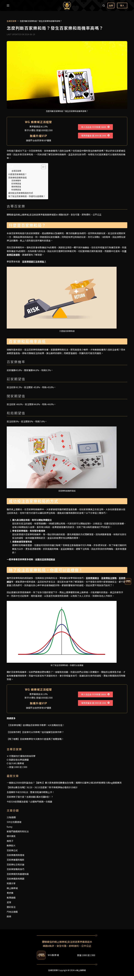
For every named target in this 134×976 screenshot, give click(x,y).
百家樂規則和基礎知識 (18, 874)
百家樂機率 (16, 180)
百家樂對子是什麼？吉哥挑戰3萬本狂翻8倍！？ (30, 796)
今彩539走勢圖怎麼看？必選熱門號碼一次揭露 (29, 801)
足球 (9, 902)
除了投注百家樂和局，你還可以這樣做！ (26, 196)
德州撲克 (11, 836)
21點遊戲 (11, 817)
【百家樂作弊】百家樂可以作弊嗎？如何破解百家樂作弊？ (35, 732)
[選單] (8, 5)
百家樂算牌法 (92, 578)
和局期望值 (16, 189)
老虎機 (10, 892)
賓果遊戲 (11, 897)
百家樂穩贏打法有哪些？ (34, 261)
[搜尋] (104, 6)
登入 (122, 5)
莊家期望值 (16, 183)
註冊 (111, 5)
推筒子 (10, 840)
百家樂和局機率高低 (17, 177)
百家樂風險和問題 (15, 878)
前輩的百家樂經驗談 (45, 559)
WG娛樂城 (53, 955)
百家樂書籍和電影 (15, 859)
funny (9, 826)
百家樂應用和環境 (15, 855)
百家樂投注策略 (109, 578)
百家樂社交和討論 (15, 864)
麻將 (9, 916)
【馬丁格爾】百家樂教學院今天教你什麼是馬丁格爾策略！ (35, 739)
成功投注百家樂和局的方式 (20, 193)
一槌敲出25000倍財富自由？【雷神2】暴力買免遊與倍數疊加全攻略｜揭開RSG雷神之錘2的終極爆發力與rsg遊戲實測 (64, 782)
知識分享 (11, 883)
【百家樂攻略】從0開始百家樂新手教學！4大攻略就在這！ (36, 725)
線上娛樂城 (12, 888)
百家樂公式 (12, 850)
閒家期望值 (16, 186)
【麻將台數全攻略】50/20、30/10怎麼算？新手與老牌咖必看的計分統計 (42, 787)
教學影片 (11, 845)
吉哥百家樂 (16, 171)
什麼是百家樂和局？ (17, 174)
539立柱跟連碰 (14, 822)
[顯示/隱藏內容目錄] (42, 167)
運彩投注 (11, 907)
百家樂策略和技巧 (15, 869)
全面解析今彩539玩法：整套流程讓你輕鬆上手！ (30, 792)
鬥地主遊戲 (12, 911)
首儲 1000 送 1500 (18, 767)
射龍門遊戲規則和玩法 (18, 831)
